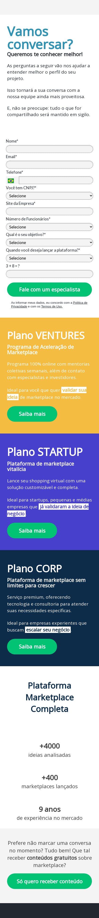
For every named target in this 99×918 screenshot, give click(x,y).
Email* (11, 156)
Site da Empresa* (20, 203)
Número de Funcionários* (28, 218)
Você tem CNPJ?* (21, 187)
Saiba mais (32, 413)
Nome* (12, 141)
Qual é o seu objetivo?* (26, 234)
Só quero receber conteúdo (49, 881)
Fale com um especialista (49, 289)
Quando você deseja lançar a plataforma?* (43, 250)
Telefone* (14, 172)
